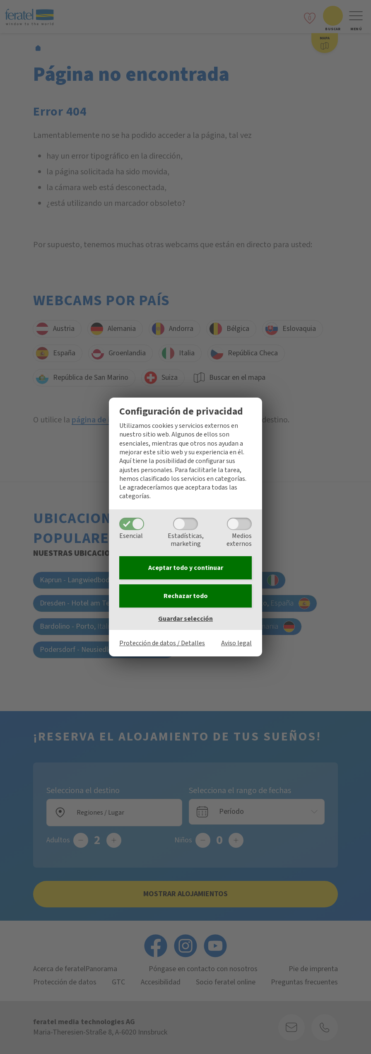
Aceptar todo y (185, 567)
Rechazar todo (186, 596)
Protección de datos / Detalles (162, 643)
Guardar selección (185, 618)
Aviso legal (236, 643)
